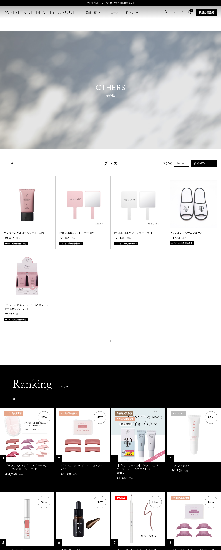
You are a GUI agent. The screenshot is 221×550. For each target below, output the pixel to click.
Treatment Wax (108, 513)
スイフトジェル (181, 349)
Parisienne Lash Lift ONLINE (115, 497)
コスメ (34, 502)
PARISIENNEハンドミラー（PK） (78, 116)
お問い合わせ (71, 506)
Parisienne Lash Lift (110, 491)
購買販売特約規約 (73, 540)
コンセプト (70, 490)
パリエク (35, 491)
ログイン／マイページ (75, 501)
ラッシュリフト (12, 497)
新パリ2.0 (132, 12)
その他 (34, 513)
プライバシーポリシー (14, 540)
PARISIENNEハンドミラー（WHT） (134, 116)
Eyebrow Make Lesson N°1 (114, 502)
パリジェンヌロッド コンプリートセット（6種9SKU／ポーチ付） (26, 350)
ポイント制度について (100, 540)
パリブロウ (9, 502)
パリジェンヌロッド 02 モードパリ (193, 435)
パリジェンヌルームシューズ (186, 116)
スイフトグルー (14, 435)
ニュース (113, 12)
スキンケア (37, 497)
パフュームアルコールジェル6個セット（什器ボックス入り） (26, 190)
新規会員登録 (206, 12)
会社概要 (122, 540)
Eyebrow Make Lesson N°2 (114, 507)
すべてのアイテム (13, 491)
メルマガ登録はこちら (75, 511)
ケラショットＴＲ (71, 435)
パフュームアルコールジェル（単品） (25, 116)
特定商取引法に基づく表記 (45, 540)
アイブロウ (9, 513)
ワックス (8, 518)
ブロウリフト (10, 507)
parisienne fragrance (111, 518)
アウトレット (38, 518)
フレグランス (10, 524)
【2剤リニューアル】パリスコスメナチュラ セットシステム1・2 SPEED (138, 352)
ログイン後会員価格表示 (18, 364)
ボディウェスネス (40, 507)
